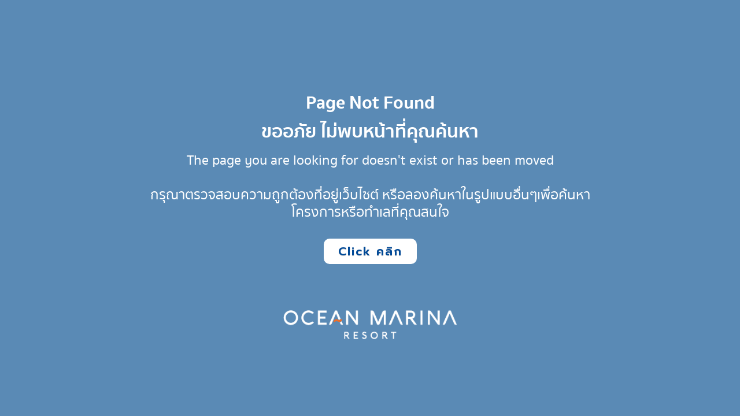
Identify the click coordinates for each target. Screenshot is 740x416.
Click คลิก (370, 251)
